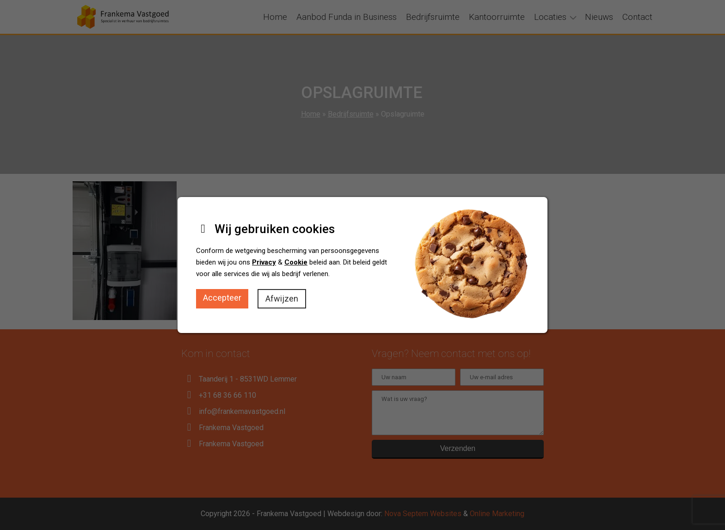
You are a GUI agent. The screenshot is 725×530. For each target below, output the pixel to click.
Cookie (295, 262)
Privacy (264, 262)
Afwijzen (281, 298)
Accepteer (222, 297)
